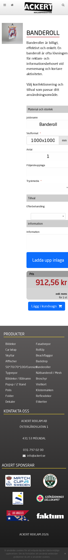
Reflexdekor (43, 396)
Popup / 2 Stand (15, 384)
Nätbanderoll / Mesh (49, 373)
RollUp (40, 349)
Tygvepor (11, 373)
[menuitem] (4, 4)
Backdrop (42, 361)
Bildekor (10, 344)
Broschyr (41, 378)
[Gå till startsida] (12, 4)
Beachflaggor (44, 355)
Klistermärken (44, 390)
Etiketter (41, 401)
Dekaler (10, 401)
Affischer (11, 361)
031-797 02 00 (33, 450)
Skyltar (9, 355)
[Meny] (4, 4)
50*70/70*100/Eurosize (21, 367)
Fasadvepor (43, 344)
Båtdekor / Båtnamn (18, 378)
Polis (8, 390)
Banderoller (43, 367)
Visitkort (41, 384)
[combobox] (46, 216)
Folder (9, 396)
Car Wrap (11, 349)
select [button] (63, 216)
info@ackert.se (34, 455)
